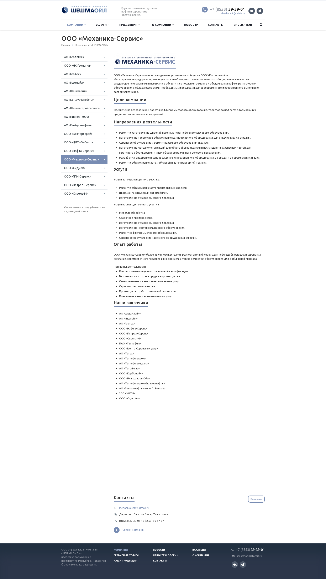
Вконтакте (251, 10)
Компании (76, 24)
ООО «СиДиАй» (74, 168)
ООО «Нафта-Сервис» (79, 151)
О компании (163, 24)
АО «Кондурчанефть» (79, 99)
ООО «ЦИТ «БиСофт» (78, 142)
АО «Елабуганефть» (77, 125)
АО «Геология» (74, 57)
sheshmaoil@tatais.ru (233, 13)
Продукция (129, 24)
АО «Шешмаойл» (75, 91)
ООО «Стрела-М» (76, 193)
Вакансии (256, 499)
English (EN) (243, 24)
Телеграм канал (259, 10)
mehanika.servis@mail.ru (134, 507)
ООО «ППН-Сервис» (77, 176)
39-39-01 (227, 9)
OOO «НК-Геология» (77, 65)
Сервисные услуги (126, 555)
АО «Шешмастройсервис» (82, 108)
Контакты (216, 24)
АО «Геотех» (72, 74)
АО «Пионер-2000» (77, 116)
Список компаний (129, 530)
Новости (191, 24)
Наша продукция (125, 560)
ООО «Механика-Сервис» (81, 159)
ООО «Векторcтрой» (78, 133)
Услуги (102, 24)
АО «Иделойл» (74, 82)
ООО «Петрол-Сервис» (80, 185)
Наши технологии (165, 555)
